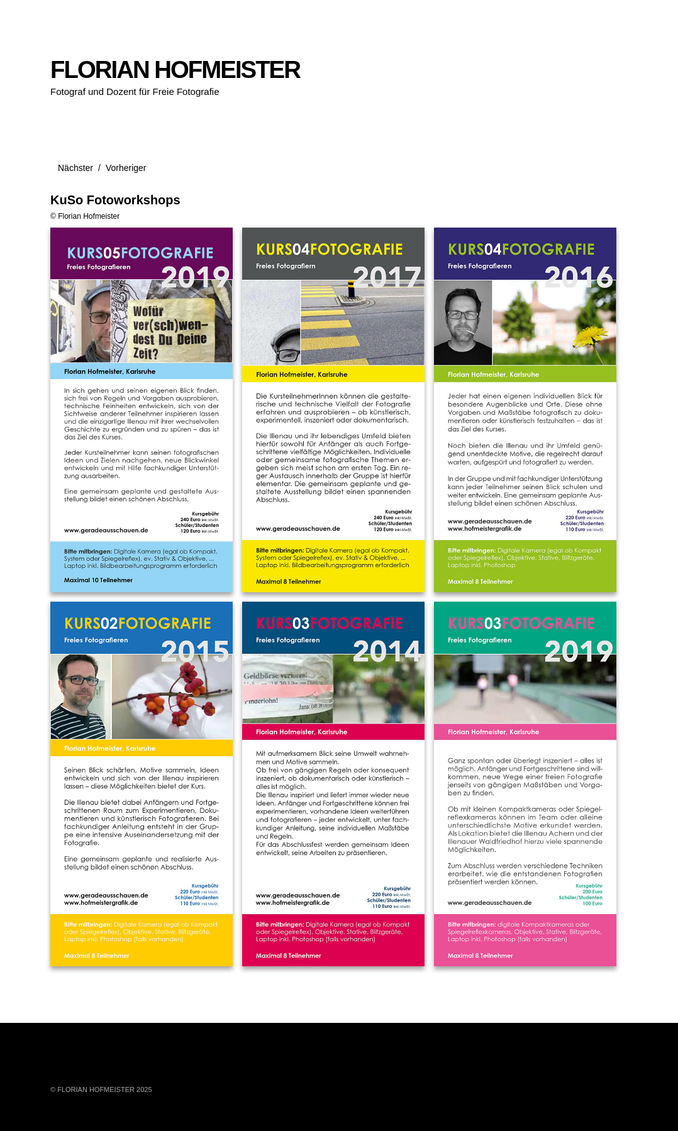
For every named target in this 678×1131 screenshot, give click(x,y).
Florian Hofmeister (88, 216)
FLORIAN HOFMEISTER (175, 69)
